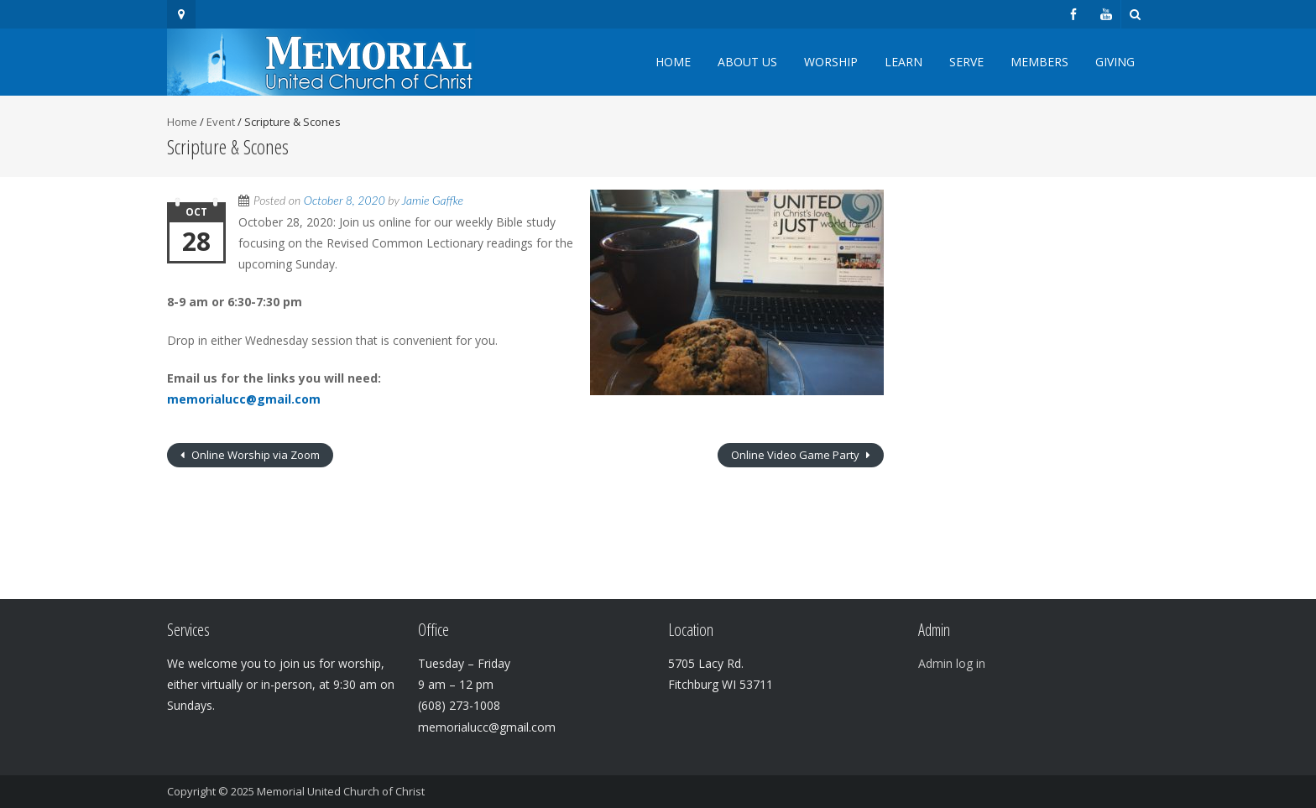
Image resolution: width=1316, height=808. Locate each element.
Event (220, 121)
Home (673, 62)
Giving (1115, 62)
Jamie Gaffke (432, 200)
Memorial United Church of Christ (341, 791)
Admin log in (951, 663)
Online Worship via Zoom (254, 454)
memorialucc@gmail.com (244, 399)
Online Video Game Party (796, 454)
